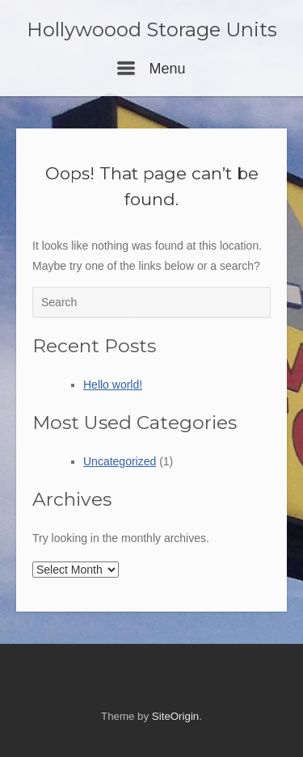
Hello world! (112, 384)
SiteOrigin (175, 716)
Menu (151, 69)
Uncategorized (119, 461)
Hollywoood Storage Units (152, 30)
